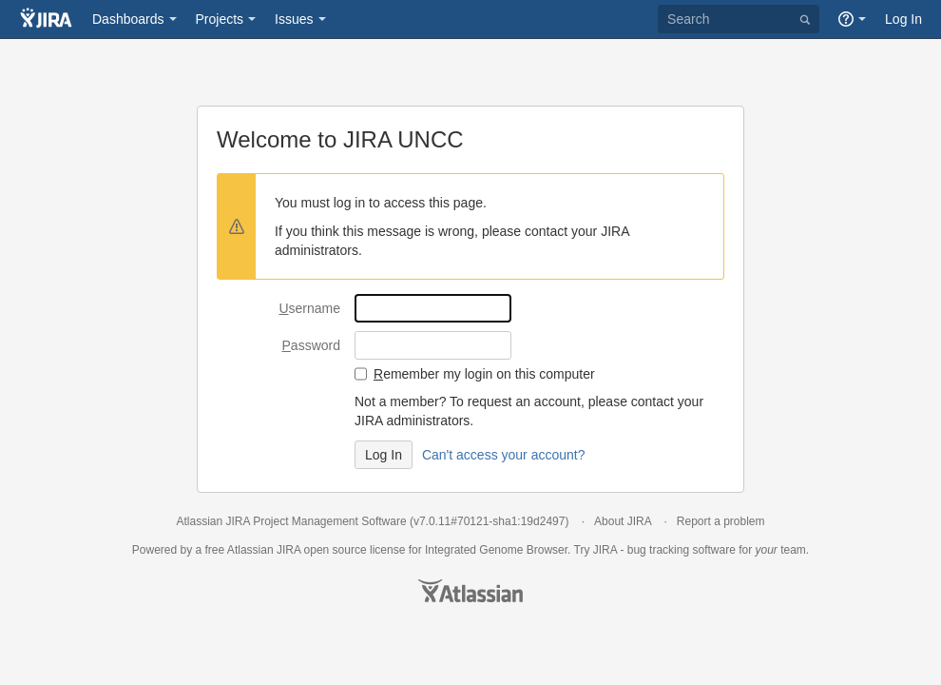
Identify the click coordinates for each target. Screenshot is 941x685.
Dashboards (128, 19)
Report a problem (721, 521)
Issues (294, 19)
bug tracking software (681, 550)
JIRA (288, 550)
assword (311, 345)
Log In (903, 19)
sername (309, 308)
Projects (220, 19)
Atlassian (470, 590)
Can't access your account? (504, 454)
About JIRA (622, 521)
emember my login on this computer (484, 374)
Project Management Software (329, 521)
